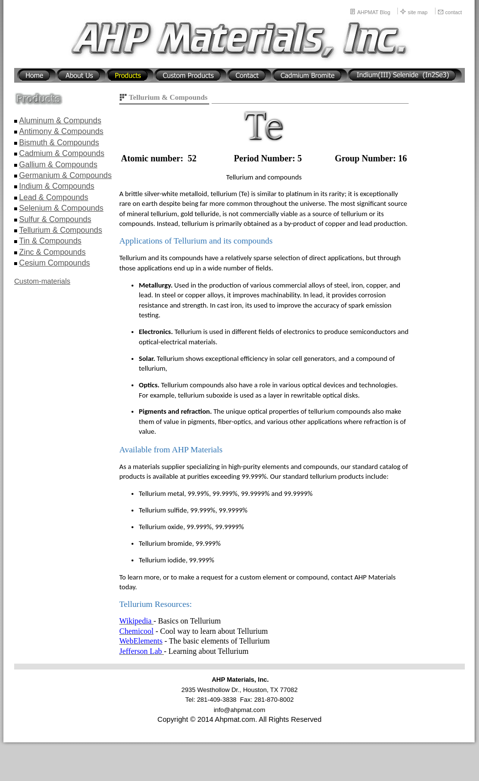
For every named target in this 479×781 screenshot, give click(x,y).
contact (453, 12)
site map (417, 12)
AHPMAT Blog (374, 12)
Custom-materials (42, 281)
